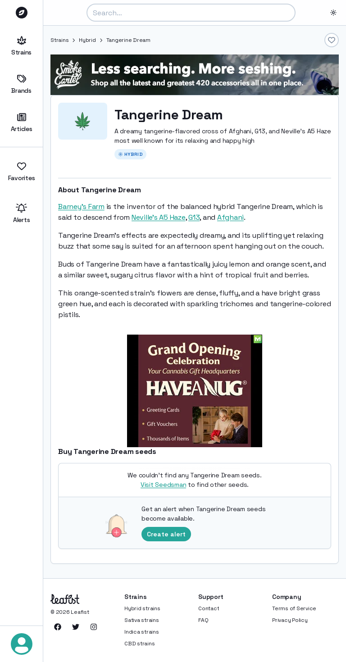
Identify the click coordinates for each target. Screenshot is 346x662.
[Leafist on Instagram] (93, 627)
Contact (208, 608)
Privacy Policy (290, 620)
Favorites (21, 172)
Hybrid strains (142, 608)
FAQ (203, 620)
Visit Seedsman (164, 485)
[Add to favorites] (331, 40)
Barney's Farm (81, 206)
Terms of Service (294, 608)
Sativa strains (141, 620)
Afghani (230, 217)
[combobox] (191, 13)
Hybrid (87, 40)
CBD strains (139, 643)
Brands (21, 84)
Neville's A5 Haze (159, 217)
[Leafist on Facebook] (57, 627)
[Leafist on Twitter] (75, 627)
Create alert (166, 534)
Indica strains (141, 631)
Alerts (21, 214)
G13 (194, 217)
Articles (21, 123)
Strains (21, 46)
